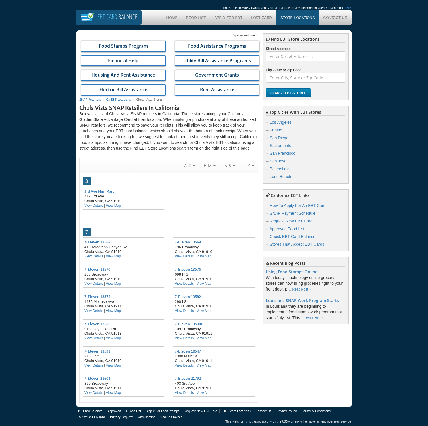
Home (171, 17)
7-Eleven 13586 (97, 323)
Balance (117, 17)
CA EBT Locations (118, 99)
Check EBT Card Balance (292, 236)
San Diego (279, 137)
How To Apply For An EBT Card (298, 205)
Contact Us (335, 17)
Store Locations (297, 17)
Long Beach (280, 176)
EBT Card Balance (89, 411)
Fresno (276, 130)
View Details (93, 206)
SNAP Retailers (90, 99)
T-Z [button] (249, 165)
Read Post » (301, 289)
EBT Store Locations (236, 411)
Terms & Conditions (316, 411)
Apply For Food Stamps (162, 411)
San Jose (278, 161)
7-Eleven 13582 (188, 296)
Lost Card (261, 17)
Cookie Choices (171, 417)
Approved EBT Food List (124, 411)
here (348, 8)
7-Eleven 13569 (188, 242)
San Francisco (282, 153)
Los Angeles (281, 122)
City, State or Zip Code (283, 70)
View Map (113, 206)
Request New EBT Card (291, 221)
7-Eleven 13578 (97, 296)
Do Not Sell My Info (90, 417)
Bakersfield (280, 168)
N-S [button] (229, 165)
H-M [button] (210, 165)
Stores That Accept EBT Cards (297, 244)
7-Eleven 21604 (97, 378)
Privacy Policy (286, 411)
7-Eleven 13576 (188, 269)
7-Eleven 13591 (97, 351)
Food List (196, 17)
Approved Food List (287, 228)
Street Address (278, 49)
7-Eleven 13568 (97, 242)
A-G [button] (189, 165)
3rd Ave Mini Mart (99, 191)
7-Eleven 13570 (97, 269)
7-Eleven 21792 (188, 378)
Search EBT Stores (288, 93)
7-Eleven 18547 (188, 351)
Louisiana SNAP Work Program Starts (302, 300)
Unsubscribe (146, 417)
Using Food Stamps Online (291, 271)
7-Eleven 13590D (189, 323)
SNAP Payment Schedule (292, 213)
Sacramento (280, 145)
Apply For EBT (228, 17)
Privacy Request (121, 417)
